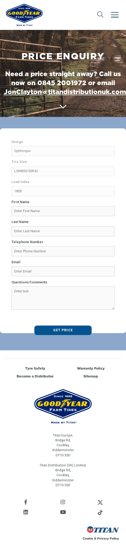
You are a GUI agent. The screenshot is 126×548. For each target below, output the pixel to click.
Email (15, 262)
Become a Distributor (35, 376)
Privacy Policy (108, 538)
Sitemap (90, 376)
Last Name (20, 222)
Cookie (88, 538)
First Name (20, 202)
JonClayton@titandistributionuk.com (65, 91)
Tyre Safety (35, 368)
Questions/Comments (29, 282)
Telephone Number (27, 242)
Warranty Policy (91, 368)
